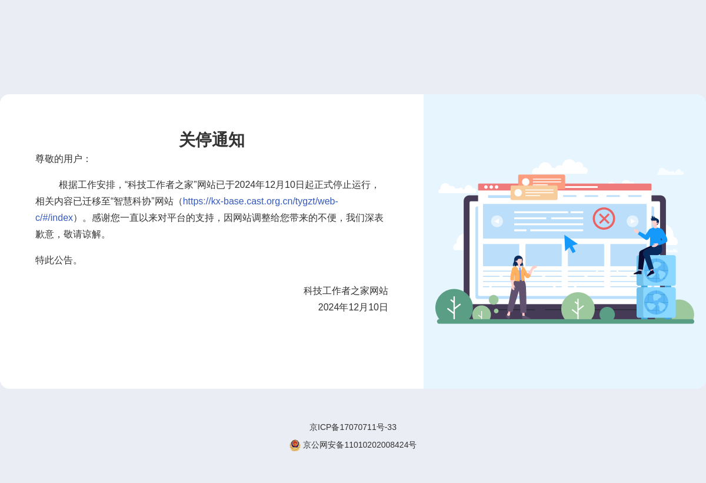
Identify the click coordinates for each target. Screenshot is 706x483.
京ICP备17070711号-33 (353, 427)
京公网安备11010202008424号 (353, 445)
